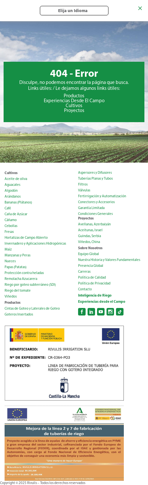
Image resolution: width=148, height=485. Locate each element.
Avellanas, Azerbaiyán (94, 224)
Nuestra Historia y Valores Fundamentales (109, 260)
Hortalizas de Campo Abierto (26, 237)
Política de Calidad (92, 277)
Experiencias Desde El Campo (74, 101)
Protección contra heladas (24, 273)
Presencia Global (90, 266)
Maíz (8, 249)
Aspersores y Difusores (95, 172)
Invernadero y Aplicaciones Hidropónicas (35, 243)
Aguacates (12, 185)
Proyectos (74, 110)
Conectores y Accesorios (96, 202)
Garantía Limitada (91, 208)
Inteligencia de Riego (94, 295)
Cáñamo (11, 220)
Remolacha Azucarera (21, 279)
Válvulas (84, 190)
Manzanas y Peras (17, 255)
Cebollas (11, 226)
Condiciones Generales (95, 214)
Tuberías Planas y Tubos (95, 178)
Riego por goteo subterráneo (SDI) (30, 285)
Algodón (11, 190)
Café (8, 208)
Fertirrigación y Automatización (102, 196)
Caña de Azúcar (16, 214)
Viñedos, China (89, 242)
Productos (74, 96)
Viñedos (11, 296)
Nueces (10, 261)
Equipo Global (88, 254)
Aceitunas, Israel (90, 230)
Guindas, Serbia (89, 236)
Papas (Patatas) (15, 267)
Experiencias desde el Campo (101, 301)
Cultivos (74, 105)
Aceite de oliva (16, 179)
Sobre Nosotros (90, 248)
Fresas (9, 232)
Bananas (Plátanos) (18, 202)
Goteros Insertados (19, 314)
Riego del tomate (18, 290)
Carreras (84, 271)
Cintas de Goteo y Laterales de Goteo (32, 308)
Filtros (83, 184)
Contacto (85, 289)
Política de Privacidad (94, 283)
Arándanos (13, 196)
